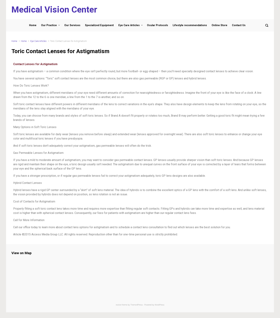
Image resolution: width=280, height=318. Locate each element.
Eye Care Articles (38, 41)
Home (14, 41)
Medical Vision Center (54, 9)
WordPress (159, 305)
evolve (118, 305)
